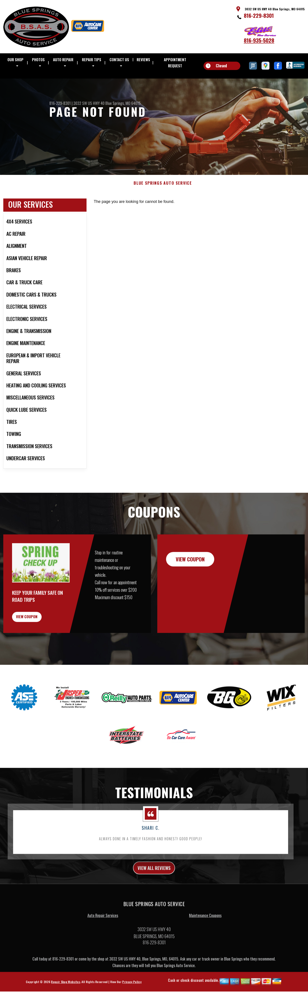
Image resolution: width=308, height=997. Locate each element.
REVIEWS (143, 59)
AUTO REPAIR (63, 59)
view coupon (36, 640)
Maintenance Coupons (205, 942)
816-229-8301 (259, 15)
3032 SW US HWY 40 (88, 103)
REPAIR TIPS (91, 59)
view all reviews (154, 894)
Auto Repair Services (102, 942)
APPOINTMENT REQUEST (175, 62)
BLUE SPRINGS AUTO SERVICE (163, 203)
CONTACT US (119, 59)
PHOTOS (38, 59)
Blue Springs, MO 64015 (123, 103)
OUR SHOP (15, 59)
